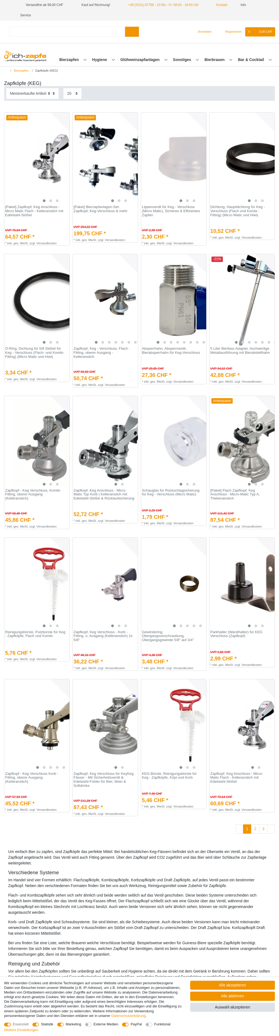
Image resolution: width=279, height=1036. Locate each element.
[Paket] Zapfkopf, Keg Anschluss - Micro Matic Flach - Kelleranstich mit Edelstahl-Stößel (34, 211)
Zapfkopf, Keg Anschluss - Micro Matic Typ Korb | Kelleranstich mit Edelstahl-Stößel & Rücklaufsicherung (104, 494)
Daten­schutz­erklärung (128, 1016)
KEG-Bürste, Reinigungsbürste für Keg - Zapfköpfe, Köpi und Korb (169, 776)
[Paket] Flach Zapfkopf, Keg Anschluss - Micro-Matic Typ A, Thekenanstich (235, 494)
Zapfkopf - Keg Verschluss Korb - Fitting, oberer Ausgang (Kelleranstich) (31, 778)
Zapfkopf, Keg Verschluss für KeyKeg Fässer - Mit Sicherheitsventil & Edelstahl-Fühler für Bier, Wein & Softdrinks (104, 780)
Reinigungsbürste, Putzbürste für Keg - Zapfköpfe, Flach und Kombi (35, 634)
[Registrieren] (230, 31)
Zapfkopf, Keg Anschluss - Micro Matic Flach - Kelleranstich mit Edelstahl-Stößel (236, 778)
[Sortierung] (32, 93)
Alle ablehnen (232, 996)
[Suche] (132, 32)
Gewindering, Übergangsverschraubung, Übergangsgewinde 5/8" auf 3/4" (168, 636)
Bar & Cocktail (251, 59)
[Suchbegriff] (67, 32)
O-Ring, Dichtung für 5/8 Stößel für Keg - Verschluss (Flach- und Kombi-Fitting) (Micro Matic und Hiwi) (34, 352)
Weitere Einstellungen (21, 1030)
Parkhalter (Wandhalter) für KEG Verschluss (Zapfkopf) (236, 634)
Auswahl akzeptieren (232, 1007)
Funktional (162, 1024)
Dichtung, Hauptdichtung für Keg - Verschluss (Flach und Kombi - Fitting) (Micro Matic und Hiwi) (237, 211)
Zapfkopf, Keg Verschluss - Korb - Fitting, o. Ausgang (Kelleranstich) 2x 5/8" (103, 636)
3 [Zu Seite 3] (263, 829)
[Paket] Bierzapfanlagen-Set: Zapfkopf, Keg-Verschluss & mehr (101, 209)
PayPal (136, 1024)
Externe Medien (105, 1024)
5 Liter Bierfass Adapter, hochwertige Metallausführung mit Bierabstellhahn (240, 351)
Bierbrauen (215, 59)
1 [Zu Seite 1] (247, 829)
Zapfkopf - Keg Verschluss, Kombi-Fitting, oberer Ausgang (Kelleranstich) (33, 494)
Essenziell (21, 1024)
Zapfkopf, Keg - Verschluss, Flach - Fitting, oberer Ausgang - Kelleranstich (102, 352)
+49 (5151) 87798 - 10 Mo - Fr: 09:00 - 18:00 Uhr (163, 5)
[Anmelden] (202, 31)
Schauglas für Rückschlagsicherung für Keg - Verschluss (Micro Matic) (170, 492)
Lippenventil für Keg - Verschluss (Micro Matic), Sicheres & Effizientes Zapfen (171, 211)
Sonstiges (182, 59)
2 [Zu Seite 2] (255, 829)
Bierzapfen (69, 59)
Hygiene (100, 59)
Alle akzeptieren (232, 985)
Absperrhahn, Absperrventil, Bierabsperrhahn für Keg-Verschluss (171, 351)
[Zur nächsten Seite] (271, 829)
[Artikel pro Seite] (72, 93)
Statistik (47, 1024)
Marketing (73, 1024)
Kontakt (219, 5)
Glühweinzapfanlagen (140, 59)
